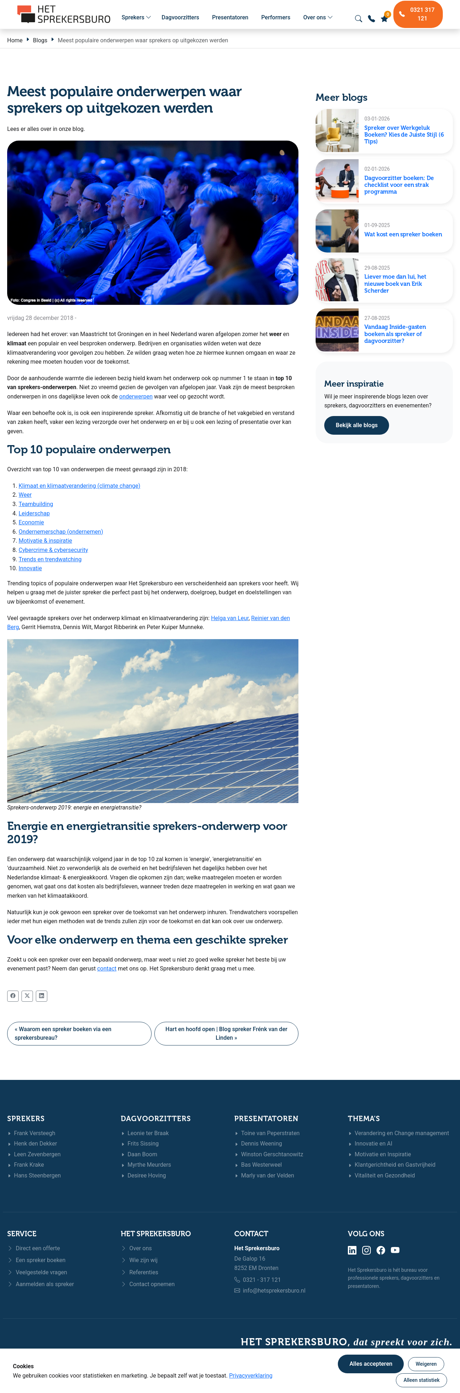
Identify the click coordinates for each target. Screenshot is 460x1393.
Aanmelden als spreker (40, 1284)
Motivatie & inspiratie (45, 540)
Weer (25, 494)
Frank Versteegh (31, 1133)
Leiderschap (34, 513)
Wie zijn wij (139, 1260)
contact (106, 968)
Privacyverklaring (250, 1375)
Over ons (318, 17)
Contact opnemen (148, 1284)
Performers (275, 17)
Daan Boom (139, 1154)
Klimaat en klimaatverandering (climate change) (79, 485)
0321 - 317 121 (262, 1279)
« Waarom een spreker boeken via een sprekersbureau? (63, 1033)
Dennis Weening (258, 1144)
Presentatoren (230, 17)
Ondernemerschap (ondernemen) (61, 531)
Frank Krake (25, 1165)
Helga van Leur (230, 618)
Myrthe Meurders (146, 1165)
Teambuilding (36, 504)
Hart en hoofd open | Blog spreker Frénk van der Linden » (226, 1033)
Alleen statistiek (421, 1380)
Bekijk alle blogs (357, 425)
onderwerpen (136, 396)
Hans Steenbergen (34, 1176)
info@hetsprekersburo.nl (274, 1290)
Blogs (40, 40)
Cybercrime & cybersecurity (53, 550)
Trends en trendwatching (50, 559)
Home (15, 40)
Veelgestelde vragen (37, 1272)
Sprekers (137, 17)
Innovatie (30, 568)
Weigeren (426, 1364)
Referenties (139, 1272)
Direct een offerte (33, 1248)
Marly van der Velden (264, 1176)
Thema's (364, 1118)
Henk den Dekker (32, 1144)
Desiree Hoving (143, 1176)
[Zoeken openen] (358, 18)
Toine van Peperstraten (267, 1133)
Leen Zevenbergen (34, 1154)
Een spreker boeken (36, 1260)
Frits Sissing (140, 1144)
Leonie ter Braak (145, 1133)
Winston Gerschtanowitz (268, 1154)
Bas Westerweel (258, 1165)
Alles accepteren (370, 1363)
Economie (31, 522)
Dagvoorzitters (180, 17)
